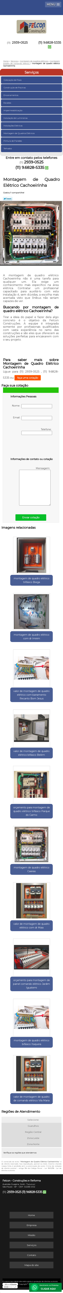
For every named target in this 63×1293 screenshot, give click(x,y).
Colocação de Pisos (13, 80)
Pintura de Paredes (13, 141)
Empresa (31, 1225)
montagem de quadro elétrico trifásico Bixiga (31, 580)
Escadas (8, 103)
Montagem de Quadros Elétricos (19, 133)
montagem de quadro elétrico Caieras (31, 869)
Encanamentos (11, 95)
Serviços (32, 72)
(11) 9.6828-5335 (49, 42)
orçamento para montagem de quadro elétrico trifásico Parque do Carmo (31, 811)
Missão (31, 1235)
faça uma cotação (27, 377)
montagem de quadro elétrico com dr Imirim (31, 636)
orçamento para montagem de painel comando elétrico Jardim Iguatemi (31, 984)
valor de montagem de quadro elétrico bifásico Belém (31, 753)
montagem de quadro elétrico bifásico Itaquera (31, 1042)
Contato (31, 1255)
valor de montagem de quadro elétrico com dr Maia (31, 925)
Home (31, 1215)
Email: (32, 418)
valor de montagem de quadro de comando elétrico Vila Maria (31, 1098)
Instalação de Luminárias (16, 118)
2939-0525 (20, 42)
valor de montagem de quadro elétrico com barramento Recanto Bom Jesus (31, 695)
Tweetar (7, 198)
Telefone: (36, 431)
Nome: (32, 406)
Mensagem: (35, 486)
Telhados (8, 148)
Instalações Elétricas (13, 125)
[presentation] (31, 447)
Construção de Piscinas (15, 87)
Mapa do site (32, 1265)
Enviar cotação (30, 517)
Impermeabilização (13, 110)
